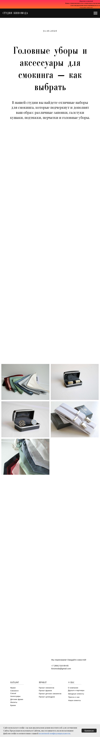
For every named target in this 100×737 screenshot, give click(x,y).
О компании (73, 688)
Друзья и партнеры (76, 690)
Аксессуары (15, 696)
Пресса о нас (74, 697)
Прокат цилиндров (47, 697)
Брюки (13, 705)
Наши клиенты (74, 700)
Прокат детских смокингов (50, 694)
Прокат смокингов (46, 688)
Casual (13, 693)
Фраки (13, 688)
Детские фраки (16, 699)
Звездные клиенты (76, 694)
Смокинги (14, 691)
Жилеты (13, 702)
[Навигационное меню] (95, 13)
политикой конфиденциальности (54, 733)
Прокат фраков (45, 691)
